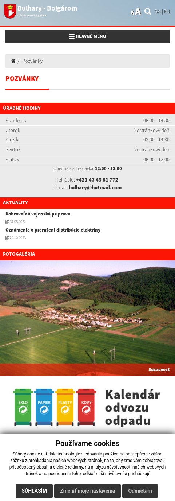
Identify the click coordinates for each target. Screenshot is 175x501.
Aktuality (15, 202)
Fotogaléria (19, 254)
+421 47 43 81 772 (97, 179)
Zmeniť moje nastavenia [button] (87, 491)
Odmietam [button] (140, 491)
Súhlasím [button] (34, 491)
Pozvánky (32, 61)
